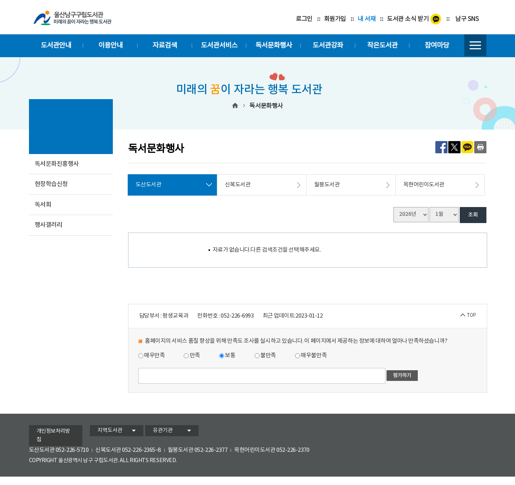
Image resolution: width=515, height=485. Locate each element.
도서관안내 (56, 46)
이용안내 (110, 46)
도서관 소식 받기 (407, 19)
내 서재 (366, 19)
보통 (227, 355)
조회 (473, 215)
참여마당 (437, 46)
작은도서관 (382, 46)
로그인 (304, 19)
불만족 (265, 355)
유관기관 (163, 430)
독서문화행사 (273, 46)
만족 (192, 355)
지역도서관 (110, 430)
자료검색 (164, 46)
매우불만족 (311, 355)
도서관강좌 (328, 46)
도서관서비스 (219, 46)
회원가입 (335, 19)
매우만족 (151, 355)
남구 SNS (466, 19)
